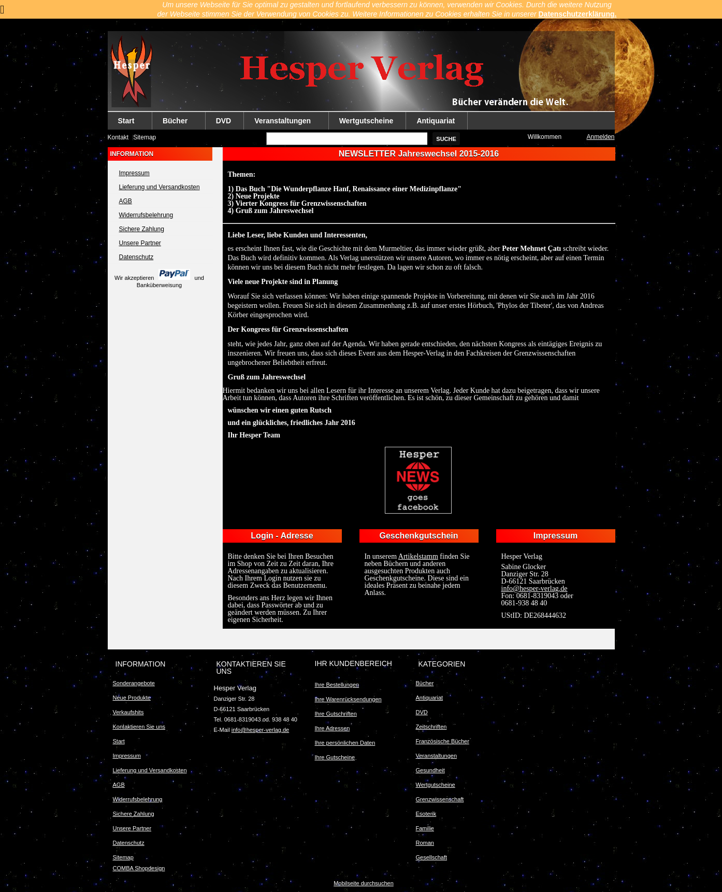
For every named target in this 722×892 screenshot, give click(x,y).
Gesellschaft (431, 857)
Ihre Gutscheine (335, 757)
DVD (224, 121)
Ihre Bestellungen (337, 685)
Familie (425, 828)
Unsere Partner (140, 243)
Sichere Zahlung (141, 229)
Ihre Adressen (332, 728)
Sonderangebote (134, 683)
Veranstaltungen (283, 123)
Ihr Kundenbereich (353, 663)
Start (127, 123)
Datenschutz (136, 257)
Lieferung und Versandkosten (159, 187)
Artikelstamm (418, 556)
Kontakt (118, 137)
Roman (425, 843)
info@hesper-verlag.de (260, 730)
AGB (125, 201)
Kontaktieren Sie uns (139, 727)
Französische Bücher (442, 741)
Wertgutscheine (366, 121)
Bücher (175, 123)
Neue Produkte (132, 698)
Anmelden (600, 136)
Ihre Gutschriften (336, 714)
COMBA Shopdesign (139, 868)
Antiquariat (435, 121)
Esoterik (426, 814)
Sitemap (144, 137)
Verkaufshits (128, 712)
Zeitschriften (431, 727)
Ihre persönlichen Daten (345, 743)
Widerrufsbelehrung (146, 215)
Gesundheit (430, 770)
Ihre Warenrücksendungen (348, 699)
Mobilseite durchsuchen (364, 883)
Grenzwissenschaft (440, 799)
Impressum (134, 173)
